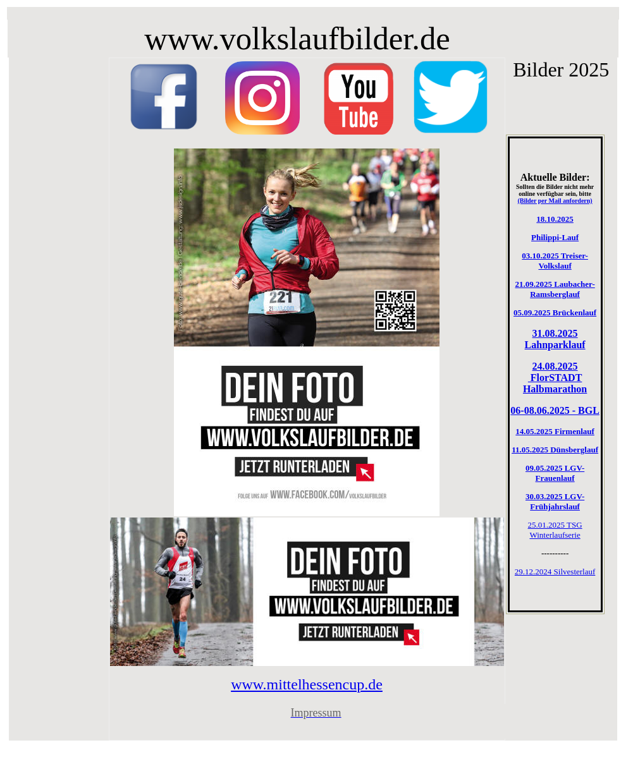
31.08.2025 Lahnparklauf (555, 339)
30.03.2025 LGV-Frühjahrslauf (555, 501)
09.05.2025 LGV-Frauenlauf (555, 473)
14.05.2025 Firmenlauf (554, 431)
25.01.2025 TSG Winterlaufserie (555, 530)
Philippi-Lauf (555, 237)
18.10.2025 (555, 219)
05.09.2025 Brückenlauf (554, 312)
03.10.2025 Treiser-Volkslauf (555, 260)
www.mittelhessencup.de (307, 684)
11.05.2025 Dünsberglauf (555, 449)
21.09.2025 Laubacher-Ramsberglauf (554, 289)
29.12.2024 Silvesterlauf (555, 571)
